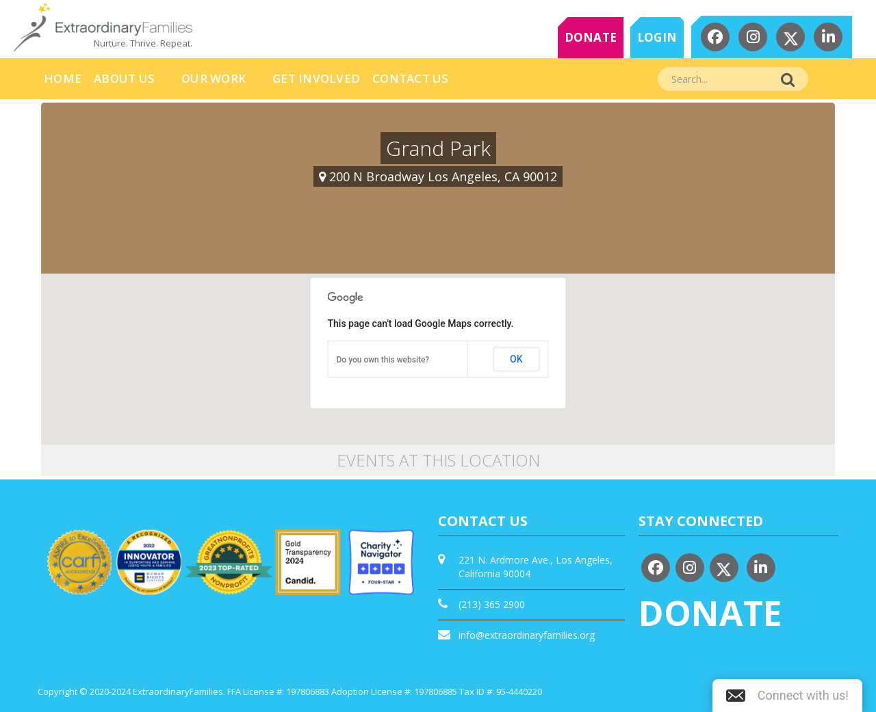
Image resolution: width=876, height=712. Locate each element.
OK (516, 359)
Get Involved (316, 78)
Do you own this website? (383, 360)
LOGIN (657, 37)
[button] (787, 695)
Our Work (213, 78)
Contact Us (410, 78)
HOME (62, 78)
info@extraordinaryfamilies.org (527, 635)
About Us (124, 78)
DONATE (591, 37)
